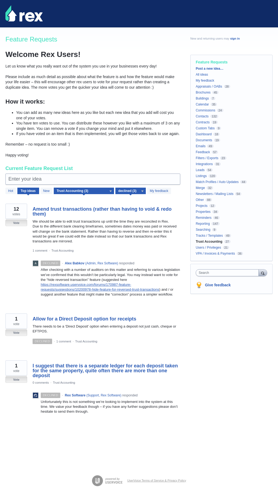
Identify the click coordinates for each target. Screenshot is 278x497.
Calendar (202, 104)
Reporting (203, 224)
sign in (235, 38)
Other (200, 200)
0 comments (41, 382)
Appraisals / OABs (209, 86)
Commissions (205, 110)
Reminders (203, 218)
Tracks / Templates (209, 236)
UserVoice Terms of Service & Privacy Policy (156, 480)
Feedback (203, 152)
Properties (203, 212)
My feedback (159, 191)
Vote (16, 223)
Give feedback (218, 285)
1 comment (40, 250)
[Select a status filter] (130, 191)
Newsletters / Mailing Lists (214, 194)
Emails (201, 146)
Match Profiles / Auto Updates (217, 182)
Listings (201, 176)
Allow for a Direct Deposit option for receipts (84, 319)
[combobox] (228, 273)
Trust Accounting (63, 250)
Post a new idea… (209, 68)
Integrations (204, 164)
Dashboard (204, 134)
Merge (200, 188)
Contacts (202, 116)
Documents (204, 140)
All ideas (202, 74)
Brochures (203, 92)
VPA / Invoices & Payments (215, 253)
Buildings (202, 98)
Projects (201, 206)
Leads (200, 170)
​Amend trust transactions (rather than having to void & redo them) (102, 211)
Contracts (203, 122)
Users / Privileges (208, 247)
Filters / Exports (207, 158)
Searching (203, 230)
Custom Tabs (205, 128)
